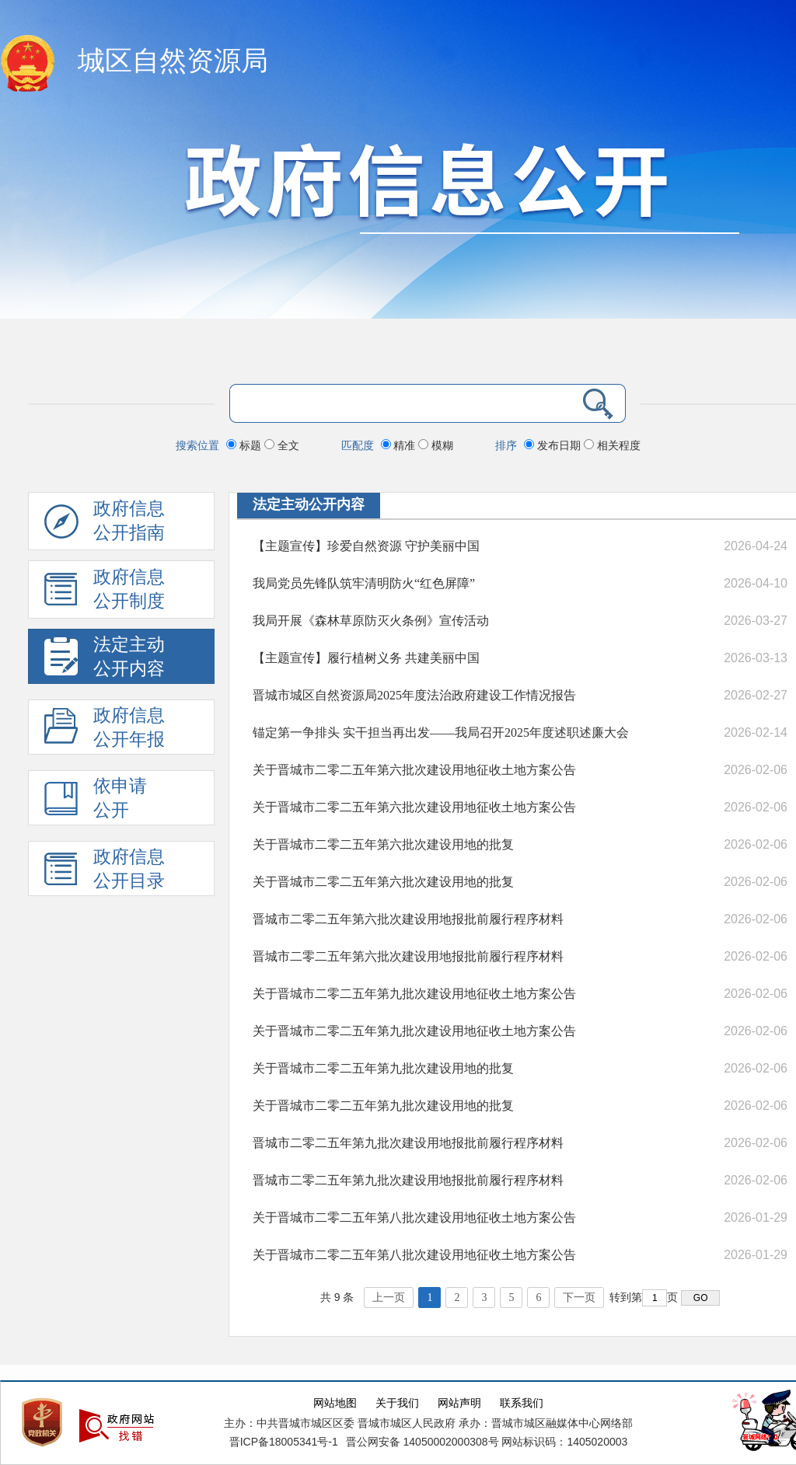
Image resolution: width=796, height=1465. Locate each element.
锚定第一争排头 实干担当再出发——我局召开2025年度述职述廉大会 (441, 732)
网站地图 (335, 1403)
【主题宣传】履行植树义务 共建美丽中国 (366, 657)
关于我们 (397, 1403)
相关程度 (612, 445)
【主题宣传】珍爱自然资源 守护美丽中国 (366, 546)
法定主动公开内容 (309, 504)
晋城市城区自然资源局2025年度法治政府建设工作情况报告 (414, 695)
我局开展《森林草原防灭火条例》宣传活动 (371, 620)
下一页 (579, 1297)
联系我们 (521, 1403)
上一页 (388, 1297)
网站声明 (459, 1403)
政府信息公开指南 (104, 524)
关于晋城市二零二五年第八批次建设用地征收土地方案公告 (414, 1217)
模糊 (435, 445)
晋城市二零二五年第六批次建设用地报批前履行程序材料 (408, 919)
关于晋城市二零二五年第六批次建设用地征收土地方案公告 (414, 769)
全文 (281, 445)
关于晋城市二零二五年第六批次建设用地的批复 (383, 844)
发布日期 (554, 445)
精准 (400, 445)
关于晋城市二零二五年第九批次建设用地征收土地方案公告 (414, 993)
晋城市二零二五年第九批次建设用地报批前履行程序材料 (408, 1142)
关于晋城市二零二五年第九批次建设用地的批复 (383, 1068)
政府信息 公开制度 (104, 593)
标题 (245, 445)
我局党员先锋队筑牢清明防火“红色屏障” (364, 583)
